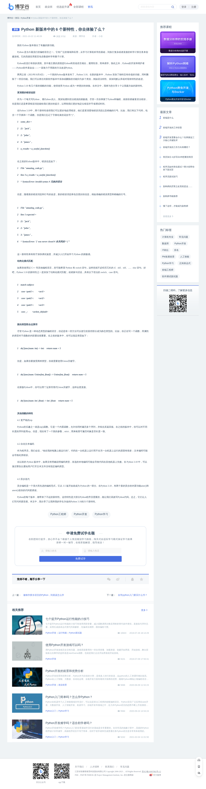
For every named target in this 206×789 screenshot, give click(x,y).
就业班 (48, 6)
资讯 (90, 6)
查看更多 (169, 216)
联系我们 (109, 767)
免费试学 (80, 558)
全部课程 (78, 6)
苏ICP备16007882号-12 (151, 771)
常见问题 (124, 767)
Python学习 (63, 711)
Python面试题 (75, 633)
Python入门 (51, 711)
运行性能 (62, 633)
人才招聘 (94, 767)
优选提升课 (62, 6)
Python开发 (51, 633)
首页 (38, 6)
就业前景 (62, 685)
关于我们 (79, 767)
